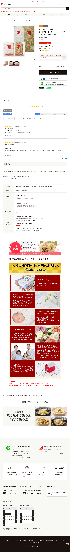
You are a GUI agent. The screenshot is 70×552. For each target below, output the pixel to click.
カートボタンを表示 (67, 544)
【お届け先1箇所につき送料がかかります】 (50, 55)
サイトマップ (61, 540)
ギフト (61, 14)
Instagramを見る (59, 453)
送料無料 (33, 11)
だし (26, 14)
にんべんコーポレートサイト (34, 542)
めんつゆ (23, 11)
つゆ (44, 14)
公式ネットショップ (6, 4)
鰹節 (9, 14)
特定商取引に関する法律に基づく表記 (48, 540)
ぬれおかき (28, 11)
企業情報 (25, 540)
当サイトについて (17, 540)
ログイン (60, 4)
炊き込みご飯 (18, 11)
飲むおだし (12, 11)
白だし (7, 11)
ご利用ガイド (8, 540)
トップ (4, 20)
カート (64, 4)
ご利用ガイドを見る (26, 457)
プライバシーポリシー (33, 540)
